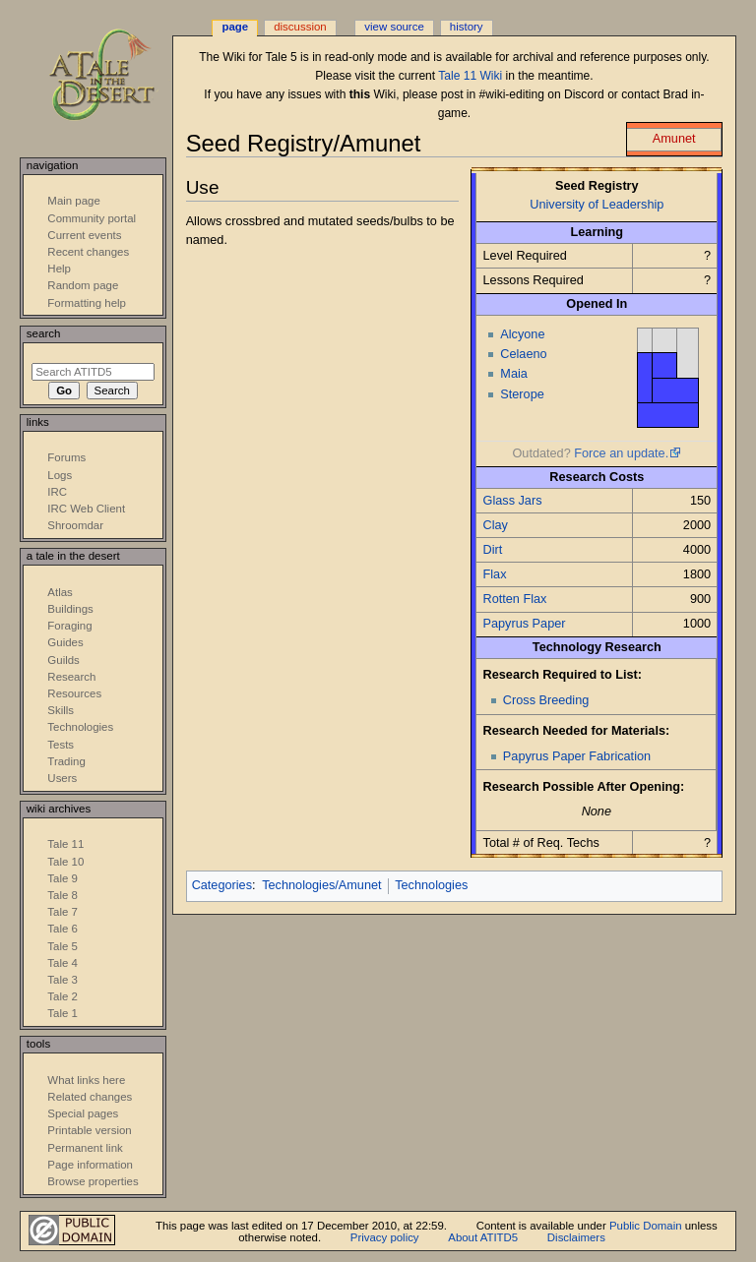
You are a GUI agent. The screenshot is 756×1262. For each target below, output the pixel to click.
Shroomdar (75, 525)
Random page (82, 285)
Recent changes (88, 252)
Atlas (59, 592)
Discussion (300, 26)
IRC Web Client (86, 508)
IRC (57, 492)
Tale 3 (62, 980)
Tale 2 (62, 996)
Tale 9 (62, 878)
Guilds (63, 660)
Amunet (674, 139)
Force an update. (621, 453)
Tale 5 (62, 946)
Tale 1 (62, 1013)
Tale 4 (62, 963)
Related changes (89, 1097)
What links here (86, 1080)
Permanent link (84, 1148)
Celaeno (523, 354)
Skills (60, 710)
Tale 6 (62, 928)
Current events (84, 235)
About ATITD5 (483, 1237)
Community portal (91, 218)
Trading (66, 761)
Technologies (431, 885)
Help (59, 268)
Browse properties (92, 1181)
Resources (74, 693)
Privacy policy (384, 1237)
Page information (90, 1165)
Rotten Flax (515, 599)
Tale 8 (62, 895)
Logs (59, 475)
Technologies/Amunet (321, 885)
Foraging (69, 625)
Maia (514, 374)
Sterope (521, 394)
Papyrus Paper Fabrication (577, 756)
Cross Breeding (546, 700)
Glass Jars (512, 501)
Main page (73, 201)
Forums (66, 457)
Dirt (493, 550)
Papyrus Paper (524, 624)
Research (71, 677)
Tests (60, 745)
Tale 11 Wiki (470, 76)
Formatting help (86, 303)
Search (44, 333)
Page (234, 26)
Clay (495, 525)
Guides (65, 642)
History (466, 26)
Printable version (89, 1130)
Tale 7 (62, 912)
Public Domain (645, 1226)
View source (393, 26)
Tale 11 (65, 844)
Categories (222, 885)
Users (62, 778)
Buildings (70, 609)
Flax (495, 574)
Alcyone (522, 334)
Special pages (82, 1113)
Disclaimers (576, 1237)
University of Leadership (596, 204)
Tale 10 (65, 862)
